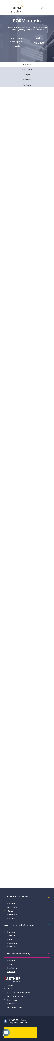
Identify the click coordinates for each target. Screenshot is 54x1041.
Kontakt (11, 1003)
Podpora (11, 918)
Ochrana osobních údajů (18, 992)
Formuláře (12, 907)
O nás (10, 985)
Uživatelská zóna (15, 1007)
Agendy (11, 935)
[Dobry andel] (20, 1032)
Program (11, 903)
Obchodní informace (17, 989)
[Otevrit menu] (48, 9)
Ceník (10, 911)
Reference (12, 1000)
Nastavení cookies (16, 996)
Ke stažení (12, 914)
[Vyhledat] (42, 9)
